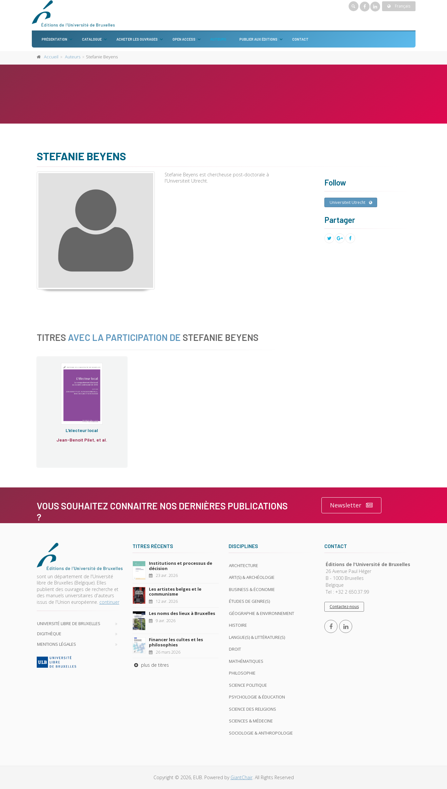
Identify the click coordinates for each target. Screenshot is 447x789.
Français (398, 6)
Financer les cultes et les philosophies (176, 642)
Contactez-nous (344, 606)
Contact (300, 39)
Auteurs (218, 39)
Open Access (184, 39)
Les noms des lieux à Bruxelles (182, 613)
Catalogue (92, 39)
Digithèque (49, 634)
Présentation (54, 39)
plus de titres (150, 665)
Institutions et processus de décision (180, 565)
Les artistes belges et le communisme (175, 591)
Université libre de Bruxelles (68, 623)
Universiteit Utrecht (351, 202)
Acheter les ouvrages (137, 39)
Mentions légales (56, 644)
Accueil (51, 57)
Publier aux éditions (258, 39)
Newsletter (351, 505)
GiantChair (242, 777)
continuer (109, 602)
